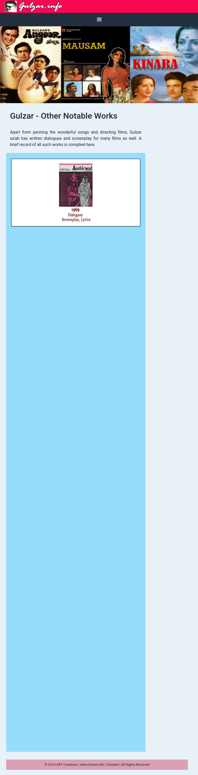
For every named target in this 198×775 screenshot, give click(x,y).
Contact (113, 764)
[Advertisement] (168, 188)
